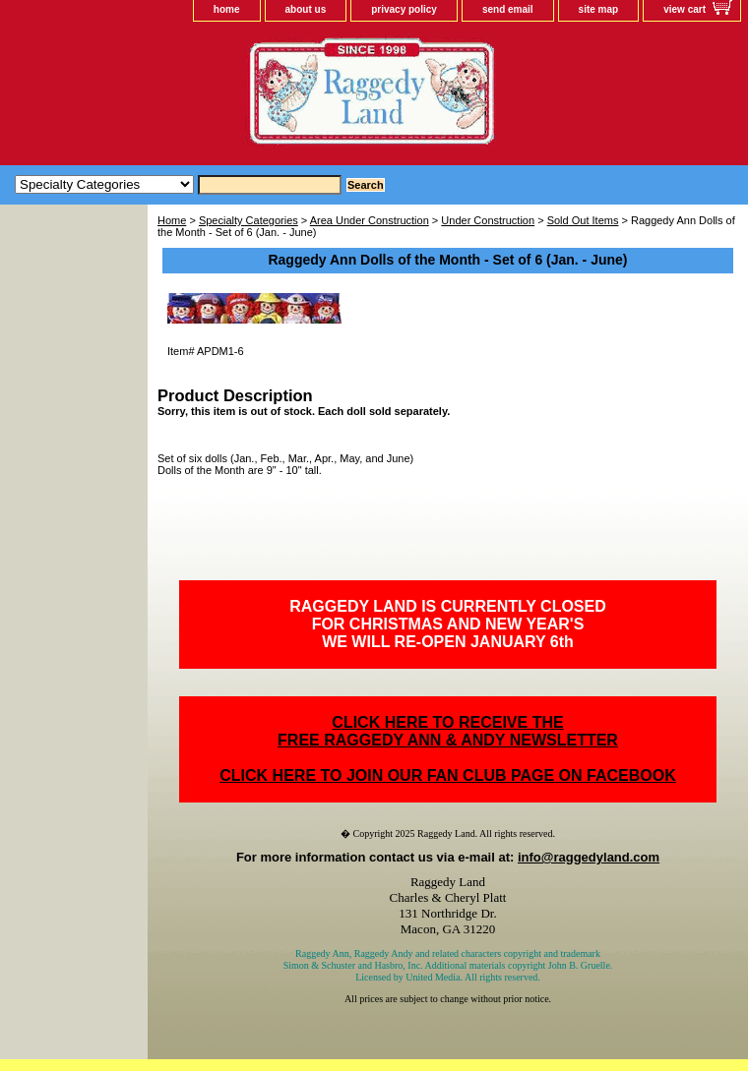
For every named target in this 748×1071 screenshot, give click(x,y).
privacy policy (404, 9)
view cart (684, 9)
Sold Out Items (583, 220)
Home (171, 220)
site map (599, 9)
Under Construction (487, 220)
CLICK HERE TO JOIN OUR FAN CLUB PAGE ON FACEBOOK (447, 775)
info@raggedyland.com (588, 857)
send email (507, 9)
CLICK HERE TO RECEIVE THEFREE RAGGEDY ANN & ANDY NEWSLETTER (448, 731)
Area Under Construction (369, 220)
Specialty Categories (248, 220)
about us (306, 9)
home (227, 9)
